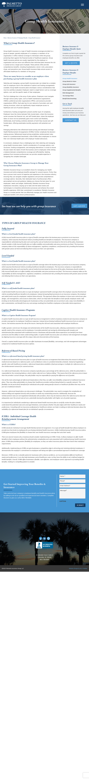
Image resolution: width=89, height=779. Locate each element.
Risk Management (68, 93)
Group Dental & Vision (69, 81)
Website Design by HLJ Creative (78, 566)
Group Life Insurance (69, 84)
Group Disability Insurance (71, 87)
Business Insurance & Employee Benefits (17, 38)
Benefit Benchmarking (69, 98)
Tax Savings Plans (68, 96)
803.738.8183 (26, 498)
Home (5, 38)
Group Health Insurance (70, 78)
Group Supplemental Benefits (72, 90)
